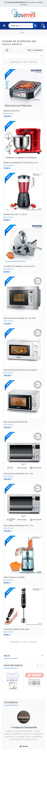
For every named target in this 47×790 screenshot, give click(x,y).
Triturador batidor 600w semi (16, 629)
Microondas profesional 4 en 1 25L (18, 525)
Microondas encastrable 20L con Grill (19, 318)
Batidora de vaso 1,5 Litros (15, 214)
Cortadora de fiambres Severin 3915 (19, 266)
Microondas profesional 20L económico (20, 370)
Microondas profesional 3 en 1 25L (18, 473)
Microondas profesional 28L (15, 421)
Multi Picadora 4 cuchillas (14, 577)
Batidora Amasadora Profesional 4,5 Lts (21, 162)
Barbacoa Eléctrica (11, 110)
